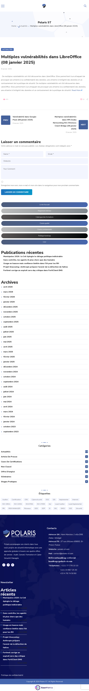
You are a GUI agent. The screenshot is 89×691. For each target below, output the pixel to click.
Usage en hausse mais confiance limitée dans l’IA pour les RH (31, 263)
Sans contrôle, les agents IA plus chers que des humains (29, 260)
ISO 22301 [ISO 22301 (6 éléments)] (18, 504)
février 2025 (9, 356)
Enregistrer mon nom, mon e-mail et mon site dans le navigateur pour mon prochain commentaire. (40, 185)
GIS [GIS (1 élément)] (54, 500)
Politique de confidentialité (12, 675)
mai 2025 (7, 342)
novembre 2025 (10, 312)
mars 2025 (8, 351)
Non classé (6, 466)
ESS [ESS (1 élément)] (47, 500)
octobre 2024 (9, 376)
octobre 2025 (9, 317)
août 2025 (8, 327)
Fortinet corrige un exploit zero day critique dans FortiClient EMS (33, 270)
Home (13, 26)
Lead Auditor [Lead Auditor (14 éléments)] (60, 504)
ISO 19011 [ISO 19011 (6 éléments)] (6, 504)
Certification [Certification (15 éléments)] (16, 500)
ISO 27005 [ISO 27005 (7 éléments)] (41, 504)
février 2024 (9, 416)
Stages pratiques (9, 481)
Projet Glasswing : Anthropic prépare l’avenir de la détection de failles (35, 267)
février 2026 (9, 297)
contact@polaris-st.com (63, 553)
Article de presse (9, 456)
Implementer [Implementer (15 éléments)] (63, 500)
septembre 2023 (11, 431)
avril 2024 (8, 406)
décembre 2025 (10, 307)
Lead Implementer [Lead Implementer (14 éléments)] (75, 504)
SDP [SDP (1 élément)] (43, 508)
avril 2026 (8, 287)
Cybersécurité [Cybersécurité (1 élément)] (37, 500)
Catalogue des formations (44, 217)
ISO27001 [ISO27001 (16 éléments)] (29, 504)
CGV (44, 242)
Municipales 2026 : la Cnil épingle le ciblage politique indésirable (33, 256)
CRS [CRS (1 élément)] (26, 500)
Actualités (23, 26)
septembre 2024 (11, 381)
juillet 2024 (8, 391)
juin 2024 (7, 396)
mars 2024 (8, 411)
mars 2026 (8, 292)
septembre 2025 (11, 322)
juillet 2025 (8, 332)
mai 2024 (7, 401)
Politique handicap (44, 236)
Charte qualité (44, 223)
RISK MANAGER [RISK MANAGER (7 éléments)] (14, 508)
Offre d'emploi (8, 471)
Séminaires (6, 476)
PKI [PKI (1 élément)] (3, 508)
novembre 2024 (10, 371)
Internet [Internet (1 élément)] (75, 500)
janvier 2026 (9, 302)
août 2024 (8, 386)
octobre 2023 (9, 426)
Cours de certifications (11, 461)
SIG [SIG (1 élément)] (55, 508)
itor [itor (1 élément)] (50, 504)
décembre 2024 (10, 366)
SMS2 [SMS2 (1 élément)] (63, 508)
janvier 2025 (9, 361)
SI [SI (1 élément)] (49, 508)
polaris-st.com (63, 549)
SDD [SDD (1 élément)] (36, 508)
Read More (76, 90)
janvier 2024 (9, 421)
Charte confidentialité (44, 229)
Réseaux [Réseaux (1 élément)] (27, 508)
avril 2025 (8, 347)
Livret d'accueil (45, 205)
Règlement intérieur (44, 211)
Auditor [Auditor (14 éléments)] (5, 500)
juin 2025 (7, 337)
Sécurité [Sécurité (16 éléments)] (79, 508)
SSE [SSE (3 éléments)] (70, 508)
